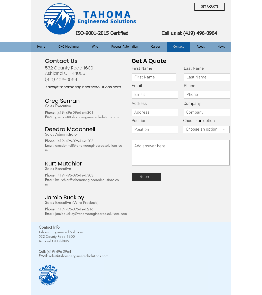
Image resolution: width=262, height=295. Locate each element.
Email (137, 86)
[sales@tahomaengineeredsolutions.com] (83, 87)
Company (192, 104)
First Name (142, 68)
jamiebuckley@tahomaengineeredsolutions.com (91, 213)
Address (139, 104)
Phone (189, 86)
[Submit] (146, 177)
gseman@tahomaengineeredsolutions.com (87, 117)
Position (139, 121)
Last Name (194, 68)
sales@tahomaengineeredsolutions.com (78, 256)
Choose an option (199, 121)
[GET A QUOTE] (209, 7)
